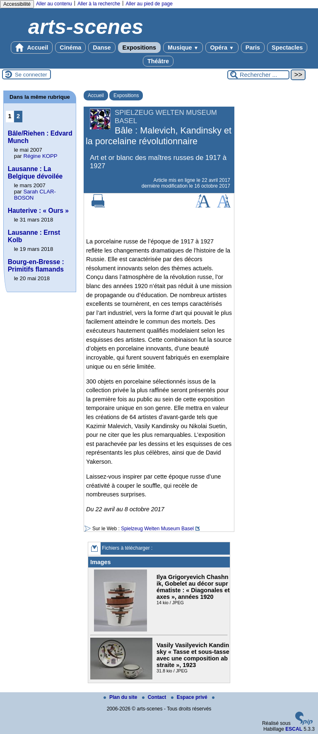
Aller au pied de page (148, 4)
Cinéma (70, 47)
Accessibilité (17, 4)
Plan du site (121, 697)
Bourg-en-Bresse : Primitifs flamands (36, 265)
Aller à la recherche (98, 4)
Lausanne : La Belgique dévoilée (35, 172)
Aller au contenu (54, 4)
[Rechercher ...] (258, 74)
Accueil (31, 47)
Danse (102, 47)
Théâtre (158, 61)
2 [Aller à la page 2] (18, 116)
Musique (183, 47)
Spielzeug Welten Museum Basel (157, 528)
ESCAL (293, 729)
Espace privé (190, 697)
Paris (253, 47)
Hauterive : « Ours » (38, 210)
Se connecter (31, 74)
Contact (155, 697)
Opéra (222, 47)
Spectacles (287, 47)
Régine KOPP (40, 156)
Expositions (140, 47)
